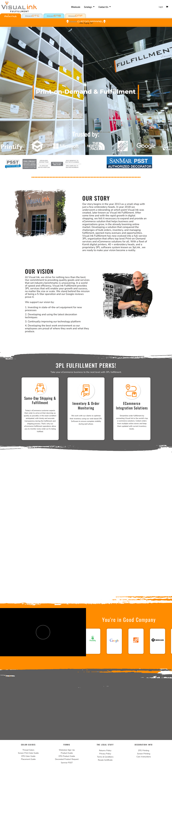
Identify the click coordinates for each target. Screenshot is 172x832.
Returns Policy (105, 750)
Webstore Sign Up (67, 750)
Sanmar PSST (67, 762)
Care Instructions (143, 756)
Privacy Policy (105, 753)
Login (161, 6)
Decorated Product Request (66, 759)
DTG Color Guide (28, 756)
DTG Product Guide (67, 756)
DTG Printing (143, 750)
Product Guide (67, 753)
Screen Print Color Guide (28, 753)
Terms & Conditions (105, 757)
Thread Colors (28, 750)
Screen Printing (143, 753)
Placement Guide (28, 759)
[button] (32, 16)
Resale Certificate (105, 760)
